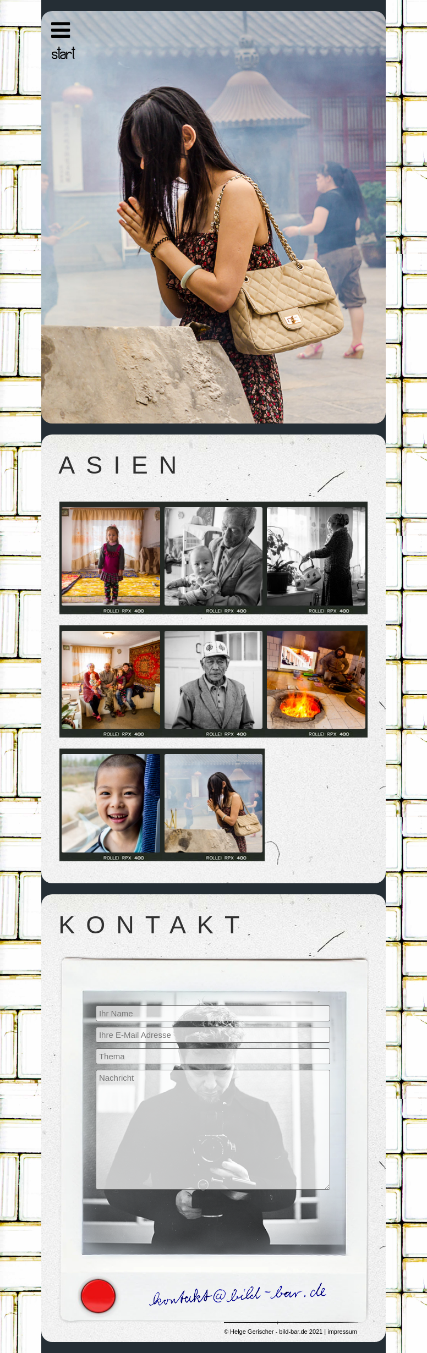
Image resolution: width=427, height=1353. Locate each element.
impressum (342, 1331)
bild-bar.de (293, 1331)
